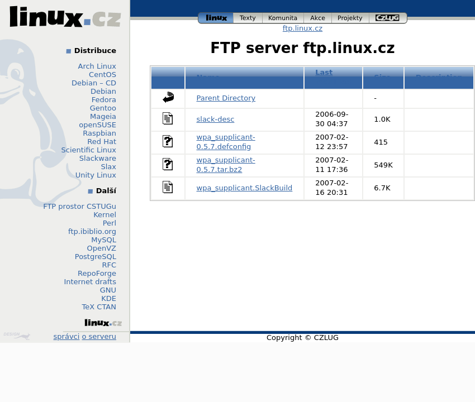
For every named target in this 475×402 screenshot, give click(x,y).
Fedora (104, 99)
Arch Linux (97, 66)
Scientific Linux (88, 150)
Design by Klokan (17, 336)
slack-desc (216, 119)
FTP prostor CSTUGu (79, 206)
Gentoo (103, 108)
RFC (109, 265)
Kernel (104, 214)
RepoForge (97, 273)
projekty (350, 18)
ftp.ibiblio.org (92, 231)
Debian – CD (94, 83)
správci (67, 336)
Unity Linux (95, 175)
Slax (108, 166)
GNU (108, 290)
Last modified (333, 77)
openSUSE (97, 125)
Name (208, 77)
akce (318, 18)
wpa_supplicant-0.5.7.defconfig (226, 142)
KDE (108, 298)
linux (216, 18)
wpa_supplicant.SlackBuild (245, 188)
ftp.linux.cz (302, 28)
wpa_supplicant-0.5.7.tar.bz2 (226, 165)
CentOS (102, 74)
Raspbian (99, 133)
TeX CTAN (99, 307)
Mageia (103, 116)
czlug (388, 18)
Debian (103, 91)
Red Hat (101, 141)
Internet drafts (90, 281)
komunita (283, 18)
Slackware (97, 158)
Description (439, 77)
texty (248, 18)
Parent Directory (226, 98)
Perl (109, 223)
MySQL (103, 240)
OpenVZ (101, 248)
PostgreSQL (95, 256)
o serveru (99, 336)
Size (382, 77)
